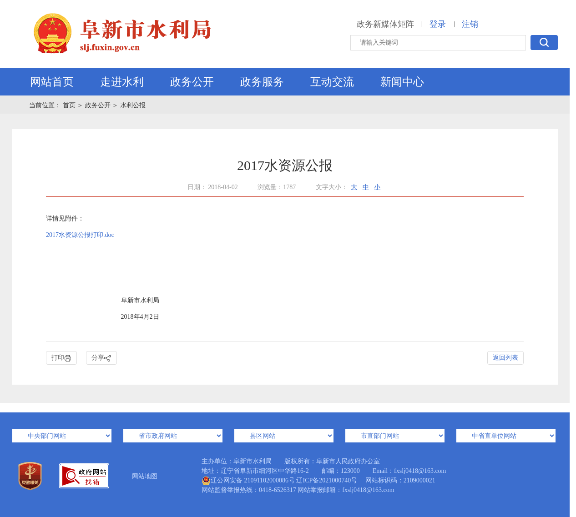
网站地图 (144, 476)
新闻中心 (402, 82)
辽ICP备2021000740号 (326, 480)
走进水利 (122, 82)
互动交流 (332, 82)
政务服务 (262, 82)
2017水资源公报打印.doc (80, 234)
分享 (101, 358)
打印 (61, 358)
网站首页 (52, 82)
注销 (470, 24)
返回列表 (505, 357)
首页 (70, 105)
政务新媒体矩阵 (385, 24)
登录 (437, 24)
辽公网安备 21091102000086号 (248, 480)
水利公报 (133, 105)
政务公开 (192, 82)
